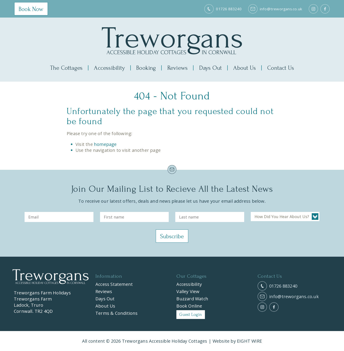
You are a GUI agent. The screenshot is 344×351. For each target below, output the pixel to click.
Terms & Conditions (116, 313)
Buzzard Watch (192, 299)
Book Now (31, 9)
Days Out (210, 67)
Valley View (187, 291)
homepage (105, 144)
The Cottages (66, 67)
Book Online (189, 306)
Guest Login (190, 314)
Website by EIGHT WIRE (237, 341)
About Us (244, 67)
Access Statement (114, 284)
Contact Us (280, 67)
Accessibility (109, 67)
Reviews (177, 67)
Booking (146, 67)
